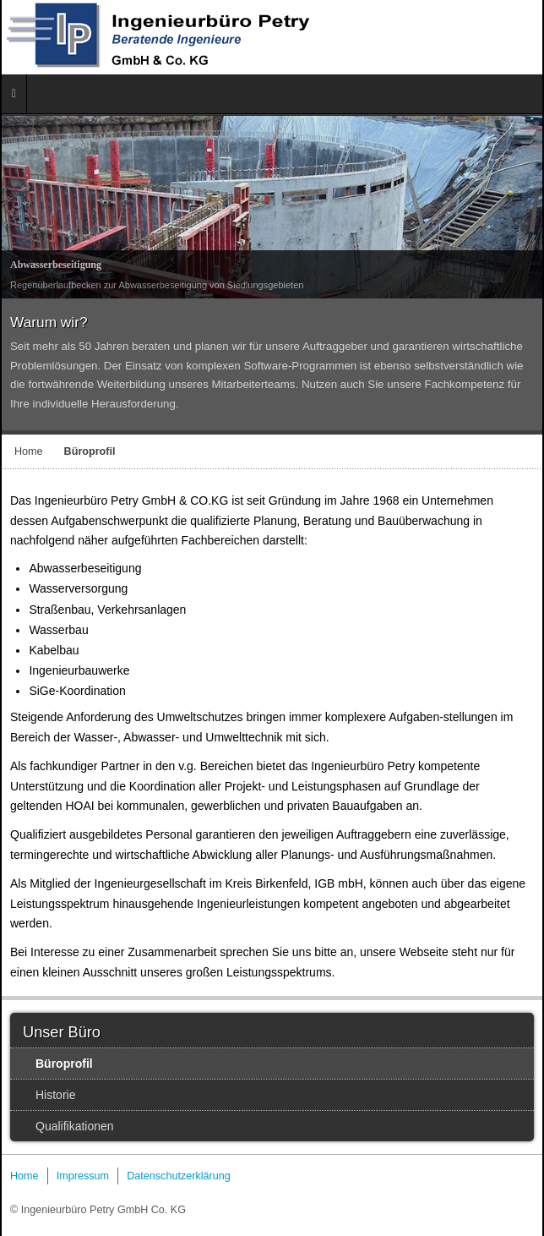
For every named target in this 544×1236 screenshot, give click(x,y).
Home (28, 451)
